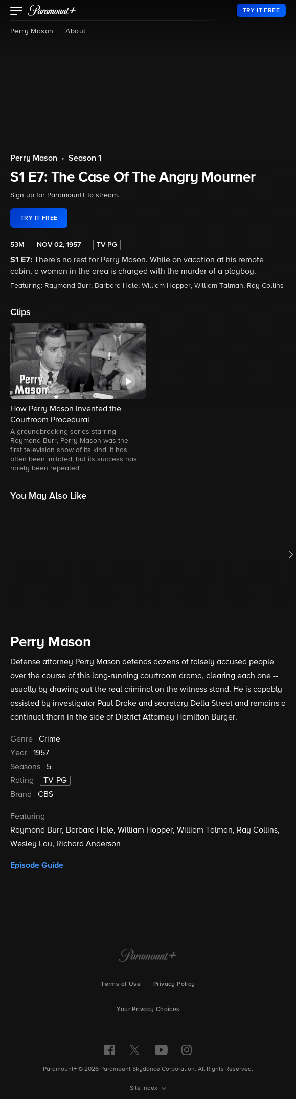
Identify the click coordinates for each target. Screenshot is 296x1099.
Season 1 (85, 158)
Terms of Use (121, 984)
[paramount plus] (52, 10)
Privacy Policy (174, 984)
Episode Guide (36, 865)
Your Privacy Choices (148, 1009)
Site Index (144, 1088)
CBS (45, 795)
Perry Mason (31, 31)
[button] (16, 12)
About (75, 31)
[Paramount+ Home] (148, 956)
